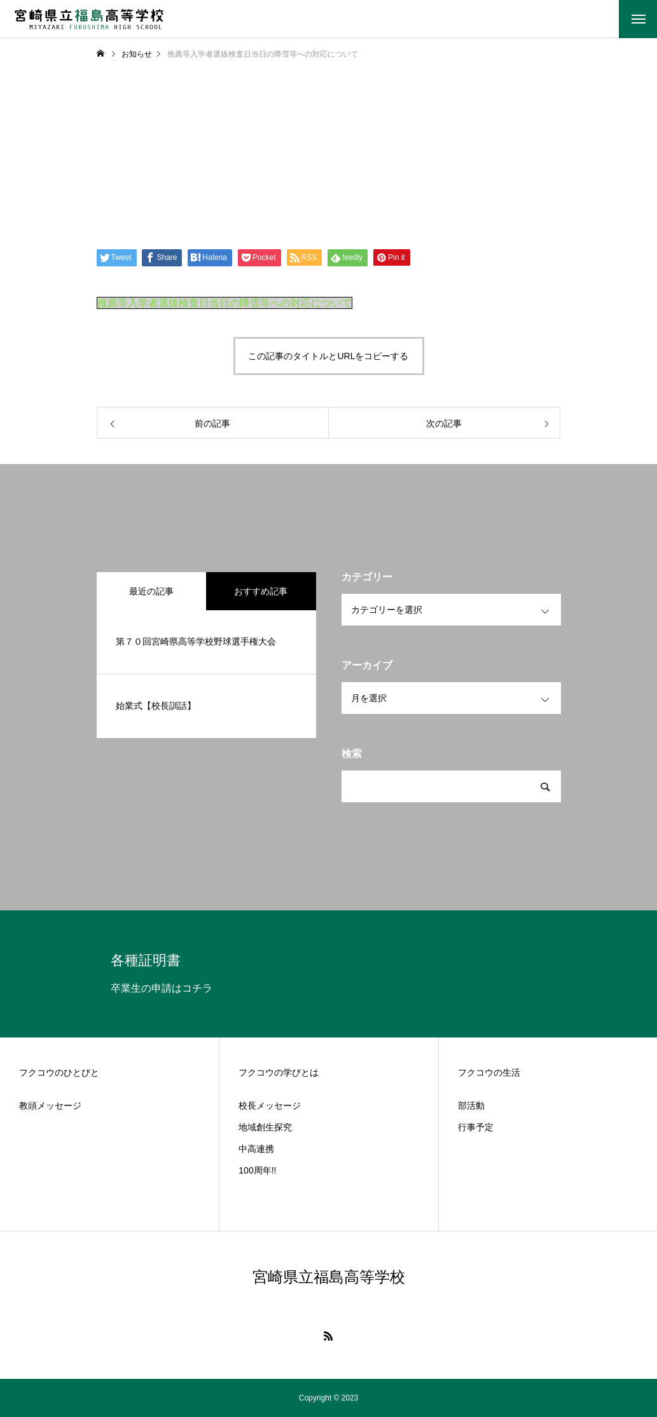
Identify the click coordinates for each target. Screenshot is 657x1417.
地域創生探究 (265, 1127)
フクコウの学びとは (279, 1072)
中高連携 (256, 1148)
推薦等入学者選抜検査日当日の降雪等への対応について (224, 303)
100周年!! (257, 1170)
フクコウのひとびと (59, 1072)
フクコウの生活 (489, 1072)
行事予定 (476, 1127)
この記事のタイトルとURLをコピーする (328, 356)
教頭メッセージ (50, 1105)
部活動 (471, 1105)
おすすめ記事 (260, 591)
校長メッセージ (270, 1105)
